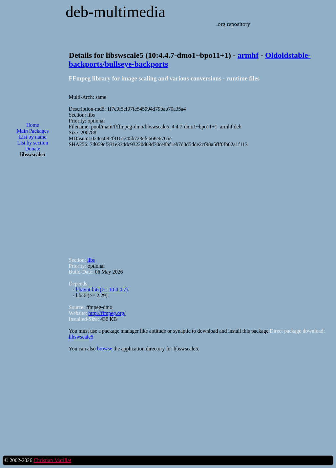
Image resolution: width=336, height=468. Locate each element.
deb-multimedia (115, 11)
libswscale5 (81, 337)
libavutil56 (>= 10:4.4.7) (102, 289)
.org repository (233, 24)
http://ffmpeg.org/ (107, 313)
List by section (32, 142)
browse (104, 348)
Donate (32, 148)
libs (91, 260)
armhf (248, 55)
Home (32, 125)
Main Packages (33, 131)
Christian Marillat (52, 460)
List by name (33, 137)
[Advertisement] (33, 268)
